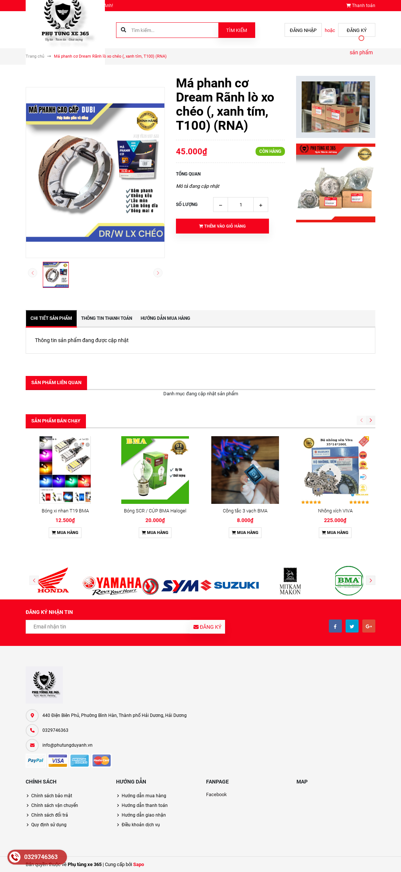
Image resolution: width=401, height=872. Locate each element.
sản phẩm (361, 52)
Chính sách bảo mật (51, 795)
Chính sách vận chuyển (54, 805)
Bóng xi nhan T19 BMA (65, 511)
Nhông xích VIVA (335, 511)
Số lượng (187, 204)
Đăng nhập (303, 30)
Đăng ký (357, 30)
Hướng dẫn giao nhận (144, 815)
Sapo (138, 864)
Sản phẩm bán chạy (55, 421)
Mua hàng (65, 532)
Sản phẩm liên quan (56, 382)
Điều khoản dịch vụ (141, 824)
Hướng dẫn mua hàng (144, 795)
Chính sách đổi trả (49, 815)
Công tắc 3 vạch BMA (245, 511)
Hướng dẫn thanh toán (145, 805)
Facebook (216, 794)
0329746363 (55, 730)
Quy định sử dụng (49, 824)
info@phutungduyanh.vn (67, 745)
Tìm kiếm (236, 30)
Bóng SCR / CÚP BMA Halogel (155, 511)
